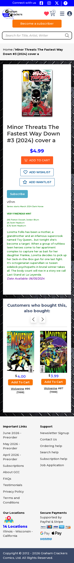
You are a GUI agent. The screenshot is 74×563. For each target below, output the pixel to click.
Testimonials (12, 485)
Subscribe (17, 194)
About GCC (11, 472)
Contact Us (48, 439)
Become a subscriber (37, 23)
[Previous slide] (34, 320)
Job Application (52, 465)
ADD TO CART (37, 160)
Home (8, 49)
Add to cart (20, 382)
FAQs (7, 478)
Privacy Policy (13, 491)
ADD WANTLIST (37, 182)
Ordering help (51, 446)
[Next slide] (42, 320)
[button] (62, 14)
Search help (49, 452)
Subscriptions (13, 466)
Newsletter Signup (54, 433)
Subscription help (53, 459)
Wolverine (17, 388)
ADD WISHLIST (37, 172)
